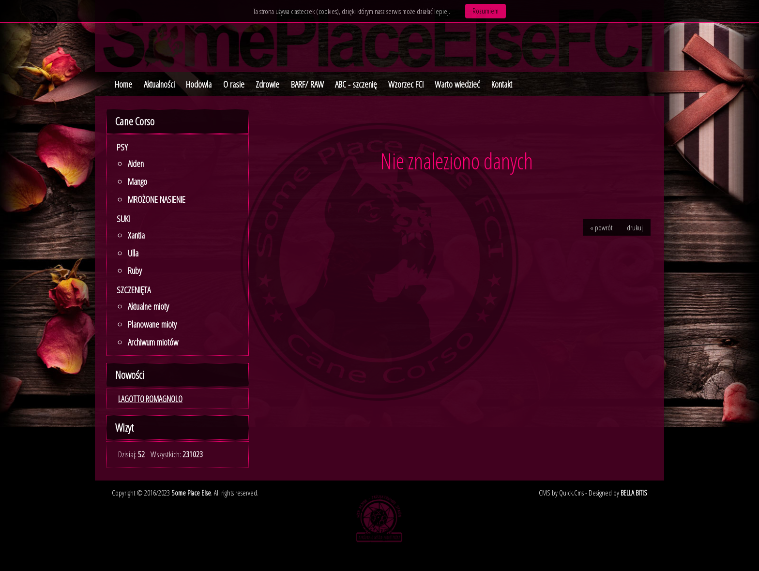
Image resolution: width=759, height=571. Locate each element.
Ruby (135, 270)
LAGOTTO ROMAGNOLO (150, 399)
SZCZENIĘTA (134, 290)
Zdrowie (267, 84)
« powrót (601, 227)
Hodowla (199, 84)
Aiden (136, 163)
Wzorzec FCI (406, 84)
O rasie (233, 84)
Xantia (136, 235)
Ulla (133, 253)
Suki (123, 218)
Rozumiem (485, 10)
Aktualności (159, 84)
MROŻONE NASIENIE (156, 199)
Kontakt (501, 84)
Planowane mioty (152, 324)
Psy (122, 147)
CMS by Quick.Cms (561, 492)
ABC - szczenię (356, 84)
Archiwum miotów (153, 342)
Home (123, 84)
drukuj (635, 227)
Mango (137, 181)
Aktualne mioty (148, 306)
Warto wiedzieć (457, 84)
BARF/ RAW (307, 84)
